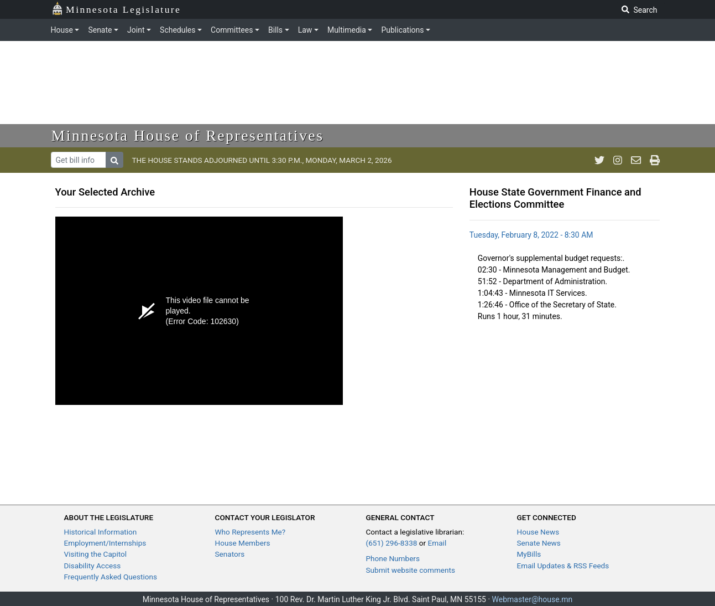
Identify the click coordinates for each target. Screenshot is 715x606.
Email (437, 542)
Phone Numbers (393, 558)
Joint (135, 29)
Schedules (177, 29)
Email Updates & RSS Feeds (563, 565)
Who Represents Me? (250, 531)
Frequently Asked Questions (111, 576)
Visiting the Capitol (95, 553)
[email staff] (636, 160)
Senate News (539, 542)
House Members (242, 542)
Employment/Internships (105, 542)
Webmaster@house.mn (532, 599)
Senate (100, 29)
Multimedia (346, 29)
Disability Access (92, 565)
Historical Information (100, 531)
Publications (402, 29)
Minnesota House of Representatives (187, 135)
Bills (275, 29)
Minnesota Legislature (116, 8)
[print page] (654, 160)
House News (538, 531)
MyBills (529, 553)
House (62, 29)
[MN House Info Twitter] (599, 160)
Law (305, 29)
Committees (232, 29)
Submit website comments (411, 570)
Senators (230, 553)
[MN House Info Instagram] (618, 160)
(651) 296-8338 (391, 542)
